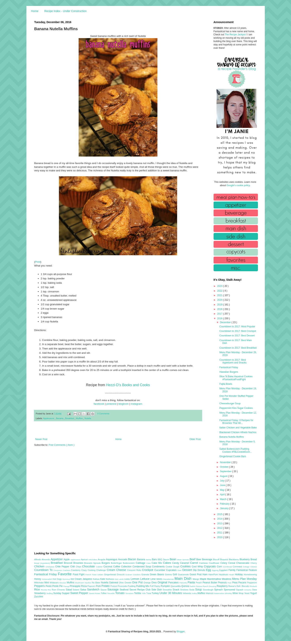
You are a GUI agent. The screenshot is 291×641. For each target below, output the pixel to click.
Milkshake (39, 582)
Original (162, 582)
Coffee (117, 566)
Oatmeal (114, 582)
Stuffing (49, 593)
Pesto (49, 586)
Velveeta (187, 593)
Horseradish (47, 579)
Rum (54, 589)
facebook (99, 403)
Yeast (247, 593)
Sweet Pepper (79, 593)
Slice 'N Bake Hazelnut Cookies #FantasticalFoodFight (235, 378)
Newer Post (41, 439)
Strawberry (40, 593)
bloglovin (123, 403)
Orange (148, 582)
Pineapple (75, 586)
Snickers (184, 589)
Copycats (210, 566)
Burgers (106, 563)
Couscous (58, 570)
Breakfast (70, 418)
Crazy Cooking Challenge (94, 570)
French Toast (91, 574)
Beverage (207, 559)
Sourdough (208, 589)
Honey (38, 579)
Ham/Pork (213, 574)
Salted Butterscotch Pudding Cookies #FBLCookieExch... (235, 450)
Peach (199, 582)
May (222, 490)
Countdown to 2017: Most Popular (237, 326)
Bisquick (224, 559)
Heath (232, 574)
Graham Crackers (133, 574)
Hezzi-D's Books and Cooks (128, 385)
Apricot (84, 559)
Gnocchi (121, 574)
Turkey (156, 593)
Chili (73, 566)
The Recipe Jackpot (235, 34)
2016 (220, 318)
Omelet (128, 582)
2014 (220, 518)
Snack (176, 589)
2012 (220, 528)
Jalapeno (88, 579)
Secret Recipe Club (140, 589)
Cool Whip (198, 566)
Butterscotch (129, 563)
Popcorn (91, 586)
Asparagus (112, 559)
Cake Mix (157, 563)
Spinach (219, 589)
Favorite (65, 574)
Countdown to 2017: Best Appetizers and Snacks (232, 361)
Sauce (103, 589)
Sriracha (248, 590)
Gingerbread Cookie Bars (232, 456)
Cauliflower (214, 563)
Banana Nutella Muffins (231, 436)
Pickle (55, 586)
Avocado (123, 559)
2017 (220, 313)
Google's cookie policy (238, 185)
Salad (69, 589)
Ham (205, 574)
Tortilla (137, 593)
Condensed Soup (142, 566)
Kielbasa (110, 579)
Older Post (195, 439)
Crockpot (148, 570)
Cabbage (141, 563)
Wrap (241, 593)
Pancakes (173, 582)
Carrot (194, 562)
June (223, 485)
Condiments (159, 566)
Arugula (102, 559)
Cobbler (99, 567)
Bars (155, 559)
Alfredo (38, 559)
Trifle (144, 593)
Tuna (149, 593)
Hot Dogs (57, 579)
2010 (220, 537)
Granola (145, 574)
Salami (76, 589)
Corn (220, 566)
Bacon (132, 559)
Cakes (167, 562)
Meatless (227, 579)
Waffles (201, 593)
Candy (176, 563)
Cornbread (228, 567)
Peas (235, 582)
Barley (149, 559)
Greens (169, 574)
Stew (254, 589)
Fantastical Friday (228, 367)
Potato (106, 586)
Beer (199, 559)
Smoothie (168, 589)
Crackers (67, 570)
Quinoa (185, 586)
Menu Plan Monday (244, 578)
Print (37, 261)
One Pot (137, 582)
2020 (220, 299)
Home (34, 11)
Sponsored (230, 589)
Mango (196, 579)
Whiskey (228, 593)
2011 (220, 532)
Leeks (127, 579)
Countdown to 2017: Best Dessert (237, 335)
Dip (195, 570)
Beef (193, 559)
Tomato (120, 593)
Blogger (181, 631)
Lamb (121, 579)
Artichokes (93, 559)
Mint (47, 582)
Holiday (239, 574)
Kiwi (117, 579)
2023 (220, 286)
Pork (98, 586)
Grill (175, 574)
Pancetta (183, 583)
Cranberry (76, 570)
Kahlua (96, 579)
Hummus (66, 579)
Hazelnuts (224, 574)
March (223, 499)
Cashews (204, 563)
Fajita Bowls (225, 384)
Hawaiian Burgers (228, 372)
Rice (37, 589)
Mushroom (80, 583)
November (225, 462)
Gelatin (100, 574)
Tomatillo (111, 593)
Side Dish (157, 589)
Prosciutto (123, 586)
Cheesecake (243, 563)
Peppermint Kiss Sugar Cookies (236, 408)
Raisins (199, 586)
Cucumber (160, 570)
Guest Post (196, 574)
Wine (235, 593)
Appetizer (57, 559)
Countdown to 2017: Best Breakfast (238, 347)
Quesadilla (176, 586)
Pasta (192, 582)
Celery (224, 563)
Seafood (125, 589)
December (225, 322)
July (222, 480)
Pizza (84, 586)
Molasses (54, 582)
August (224, 476)
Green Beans (157, 574)
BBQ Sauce (164, 559)
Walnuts (210, 593)
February (225, 503)
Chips (79, 566)
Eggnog (215, 570)
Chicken (40, 566)
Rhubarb (253, 586)
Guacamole (184, 574)
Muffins (79, 418)
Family (232, 570)
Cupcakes (172, 570)
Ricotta (44, 590)
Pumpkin (166, 586)
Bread (253, 559)
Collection (127, 566)
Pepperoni (252, 582)
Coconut (108, 566)
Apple (67, 559)
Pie (61, 586)
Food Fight (79, 574)
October (224, 466)
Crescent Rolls (134, 570)
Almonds (46, 559)
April (222, 494)
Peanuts (223, 582)
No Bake (96, 582)
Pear (230, 583)
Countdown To (44, 570)
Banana (60, 418)
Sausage (113, 589)
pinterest (111, 403)
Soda (192, 589)
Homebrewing (250, 574)
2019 (220, 304)
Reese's (232, 586)
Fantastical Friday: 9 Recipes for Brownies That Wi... (236, 421)
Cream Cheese (117, 570)
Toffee (104, 593)
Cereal (232, 563)
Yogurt (253, 593)
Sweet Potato (95, 593)
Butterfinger (117, 563)
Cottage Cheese (250, 567)
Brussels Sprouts (93, 563)
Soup (199, 589)
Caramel (185, 563)
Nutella (88, 418)
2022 (220, 290)
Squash (240, 589)
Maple (203, 579)
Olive (121, 582)
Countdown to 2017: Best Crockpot (237, 331)
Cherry (253, 563)
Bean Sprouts (183, 559)
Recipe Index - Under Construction (65, 11)
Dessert (187, 570)
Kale (103, 579)
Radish (193, 586)
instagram (136, 403)
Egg (209, 570)
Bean (173, 559)
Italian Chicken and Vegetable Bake (238, 427)
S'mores (61, 589)
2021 (220, 295)
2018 (220, 309)
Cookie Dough (173, 566)
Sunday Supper (61, 593)
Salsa (83, 589)
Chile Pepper (62, 566)
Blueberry (245, 559)
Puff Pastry (155, 586)
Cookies (186, 566)
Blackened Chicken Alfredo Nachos (237, 432)
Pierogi (66, 586)
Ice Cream (77, 579)
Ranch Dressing (210, 586)
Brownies (78, 563)
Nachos (88, 583)
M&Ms (159, 579)
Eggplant (224, 570)
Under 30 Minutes (171, 593)
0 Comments (103, 413)
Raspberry (222, 586)
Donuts (202, 570)
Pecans (242, 582)
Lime (153, 579)
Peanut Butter (210, 582)
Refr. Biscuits (243, 586)
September (226, 471)
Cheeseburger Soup (229, 403)
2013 (220, 523)
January (224, 508)
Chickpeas (50, 567)
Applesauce (49, 418)
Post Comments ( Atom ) (61, 445)
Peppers (40, 586)
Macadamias (169, 579)
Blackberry (234, 559)
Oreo (155, 582)
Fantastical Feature (246, 570)
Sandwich (93, 589)
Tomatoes (129, 593)
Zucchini (38, 596)
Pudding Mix (143, 586)
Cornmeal (238, 566)
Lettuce (145, 578)
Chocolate (89, 566)
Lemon (135, 578)
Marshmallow (214, 579)
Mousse (63, 583)
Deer (180, 570)
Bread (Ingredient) (42, 563)
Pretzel (114, 586)
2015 (220, 514)
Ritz (50, 590)
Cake (149, 563)
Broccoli (68, 563)
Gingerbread (110, 574)
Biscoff (216, 559)
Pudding (132, 586)
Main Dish (184, 578)
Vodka (194, 593)
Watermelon (219, 593)
